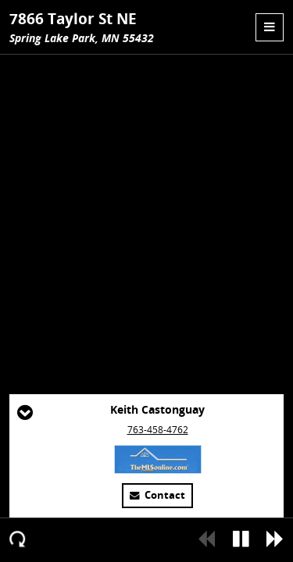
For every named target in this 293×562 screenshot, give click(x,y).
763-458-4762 (157, 429)
